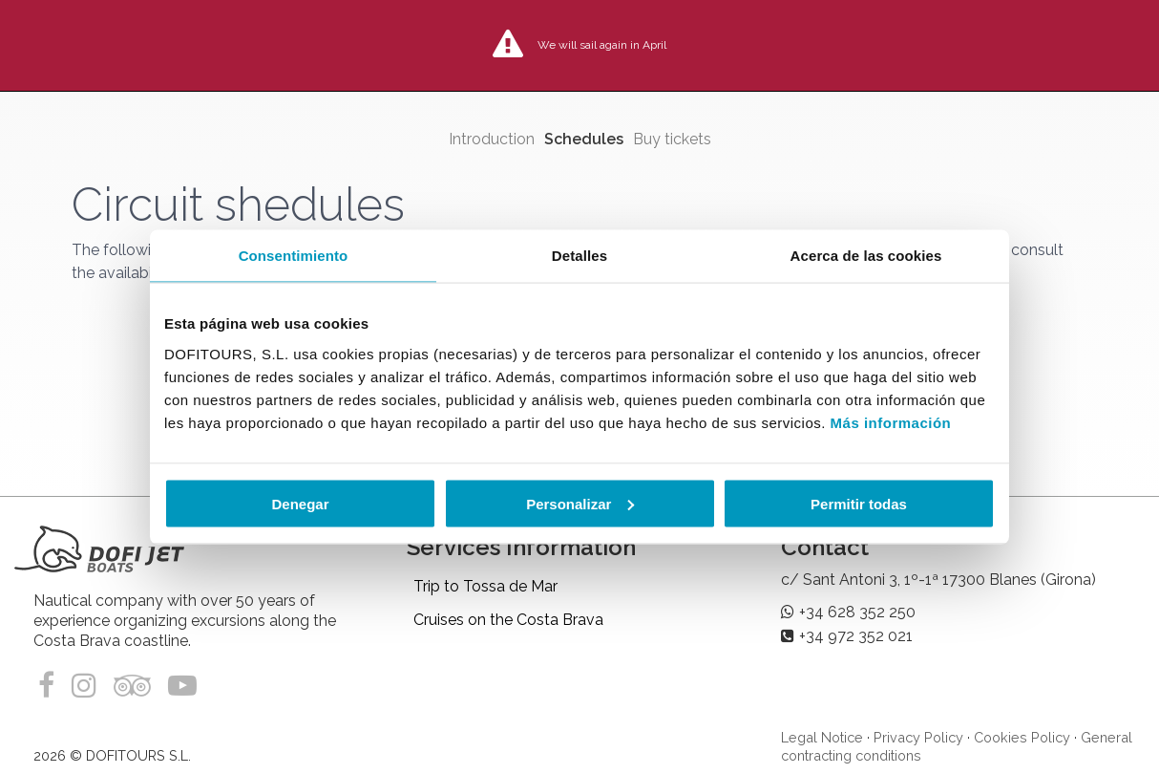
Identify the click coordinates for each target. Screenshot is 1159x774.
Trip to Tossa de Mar (485, 586)
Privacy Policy (918, 737)
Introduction (492, 139)
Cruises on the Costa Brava (508, 620)
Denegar (299, 503)
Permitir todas (859, 503)
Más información (891, 422)
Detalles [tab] (579, 255)
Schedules (583, 139)
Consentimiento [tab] (293, 255)
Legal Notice (822, 737)
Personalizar (580, 503)
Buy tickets (672, 139)
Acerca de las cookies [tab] (866, 255)
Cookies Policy (1022, 737)
